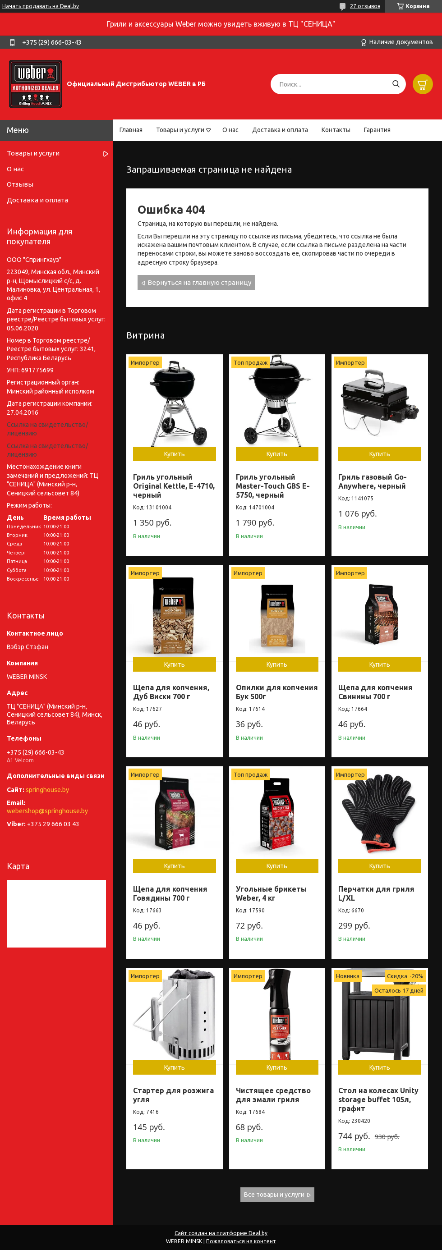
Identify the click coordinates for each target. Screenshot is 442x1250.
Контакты (336, 129)
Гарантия (377, 129)
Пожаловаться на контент (241, 1241)
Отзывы (20, 184)
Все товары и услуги (274, 1194)
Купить (174, 454)
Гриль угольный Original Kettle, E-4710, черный (174, 486)
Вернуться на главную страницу (199, 282)
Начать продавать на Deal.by (40, 6)
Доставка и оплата (280, 129)
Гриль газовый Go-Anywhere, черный (372, 481)
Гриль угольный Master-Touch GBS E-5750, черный (273, 486)
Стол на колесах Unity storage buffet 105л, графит (378, 1099)
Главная (131, 129)
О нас (230, 129)
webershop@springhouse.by (47, 811)
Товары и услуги (180, 129)
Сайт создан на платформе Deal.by (221, 1233)
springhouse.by (47, 789)
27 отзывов (365, 6)
